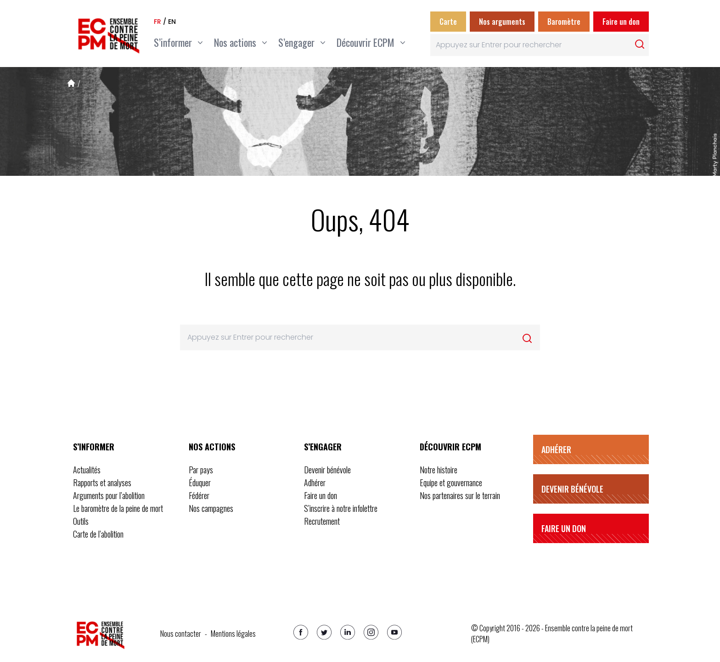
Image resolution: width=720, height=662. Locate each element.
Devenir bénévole (327, 470)
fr (157, 21)
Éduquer (200, 482)
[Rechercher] (639, 44)
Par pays (201, 470)
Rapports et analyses (102, 482)
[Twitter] (324, 632)
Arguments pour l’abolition (109, 495)
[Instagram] (371, 632)
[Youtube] (394, 632)
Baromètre (563, 21)
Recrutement (322, 521)
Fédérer (199, 495)
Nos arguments (502, 21)
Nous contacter (180, 633)
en (172, 21)
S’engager (323, 447)
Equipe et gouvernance (451, 482)
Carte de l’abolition (98, 534)
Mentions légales (233, 633)
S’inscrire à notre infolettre (340, 508)
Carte (448, 21)
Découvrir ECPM (450, 447)
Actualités (87, 470)
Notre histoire (438, 470)
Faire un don (621, 21)
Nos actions (212, 447)
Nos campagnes (211, 508)
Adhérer (315, 482)
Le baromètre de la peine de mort (118, 508)
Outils (81, 521)
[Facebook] (300, 632)
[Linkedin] (347, 632)
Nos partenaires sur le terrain (460, 495)
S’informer (93, 447)
